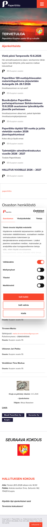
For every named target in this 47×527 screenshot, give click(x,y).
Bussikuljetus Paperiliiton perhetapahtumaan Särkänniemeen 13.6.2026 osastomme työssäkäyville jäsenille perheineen (23, 105)
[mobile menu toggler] (42, 4)
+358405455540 (23, 337)
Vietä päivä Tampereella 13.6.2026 (21, 55)
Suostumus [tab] (8, 218)
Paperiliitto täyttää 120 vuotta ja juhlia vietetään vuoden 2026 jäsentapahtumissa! (23, 131)
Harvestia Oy (33, 415)
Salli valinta (23, 305)
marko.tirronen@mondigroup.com (25, 334)
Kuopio (7, 420)
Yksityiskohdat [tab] (23, 218)
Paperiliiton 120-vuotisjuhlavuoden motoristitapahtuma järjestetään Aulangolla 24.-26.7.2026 (21, 81)
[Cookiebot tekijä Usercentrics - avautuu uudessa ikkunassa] (33, 211)
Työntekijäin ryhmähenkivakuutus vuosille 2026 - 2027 (21, 152)
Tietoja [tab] (39, 218)
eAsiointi (35, 524)
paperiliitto (7, 191)
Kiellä (23, 313)
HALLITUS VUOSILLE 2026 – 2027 (21, 169)
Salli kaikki (23, 297)
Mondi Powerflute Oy (12, 415)
